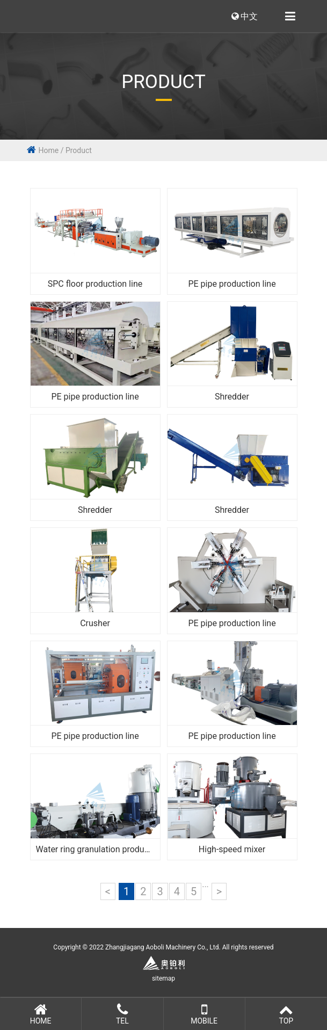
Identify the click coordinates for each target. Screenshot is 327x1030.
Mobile (204, 1014)
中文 (244, 16)
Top (286, 1014)
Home (49, 150)
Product (79, 150)
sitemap (163, 978)
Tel (122, 1014)
